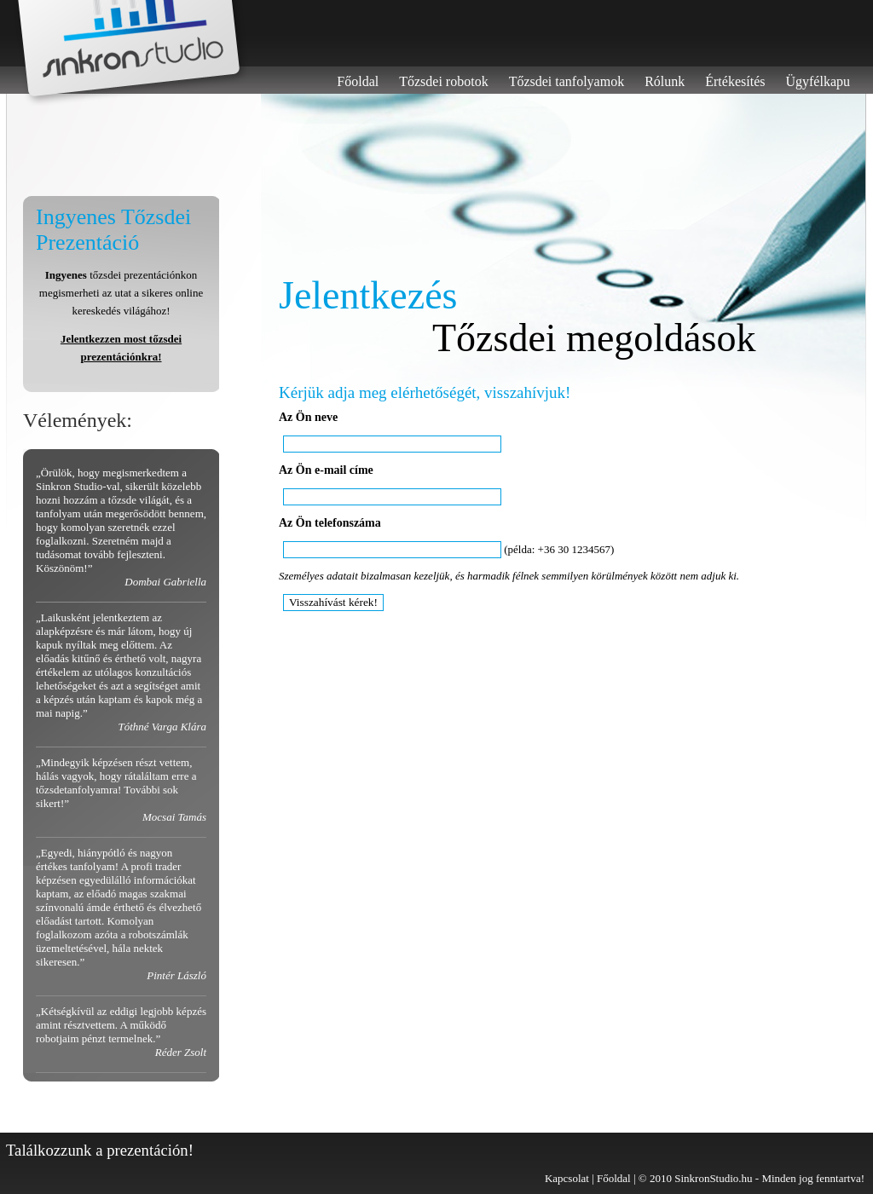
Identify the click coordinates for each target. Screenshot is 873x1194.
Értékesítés (735, 81)
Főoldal (358, 81)
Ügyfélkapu (817, 81)
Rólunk (665, 81)
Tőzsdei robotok (443, 81)
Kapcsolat (567, 1178)
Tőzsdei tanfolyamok (567, 81)
